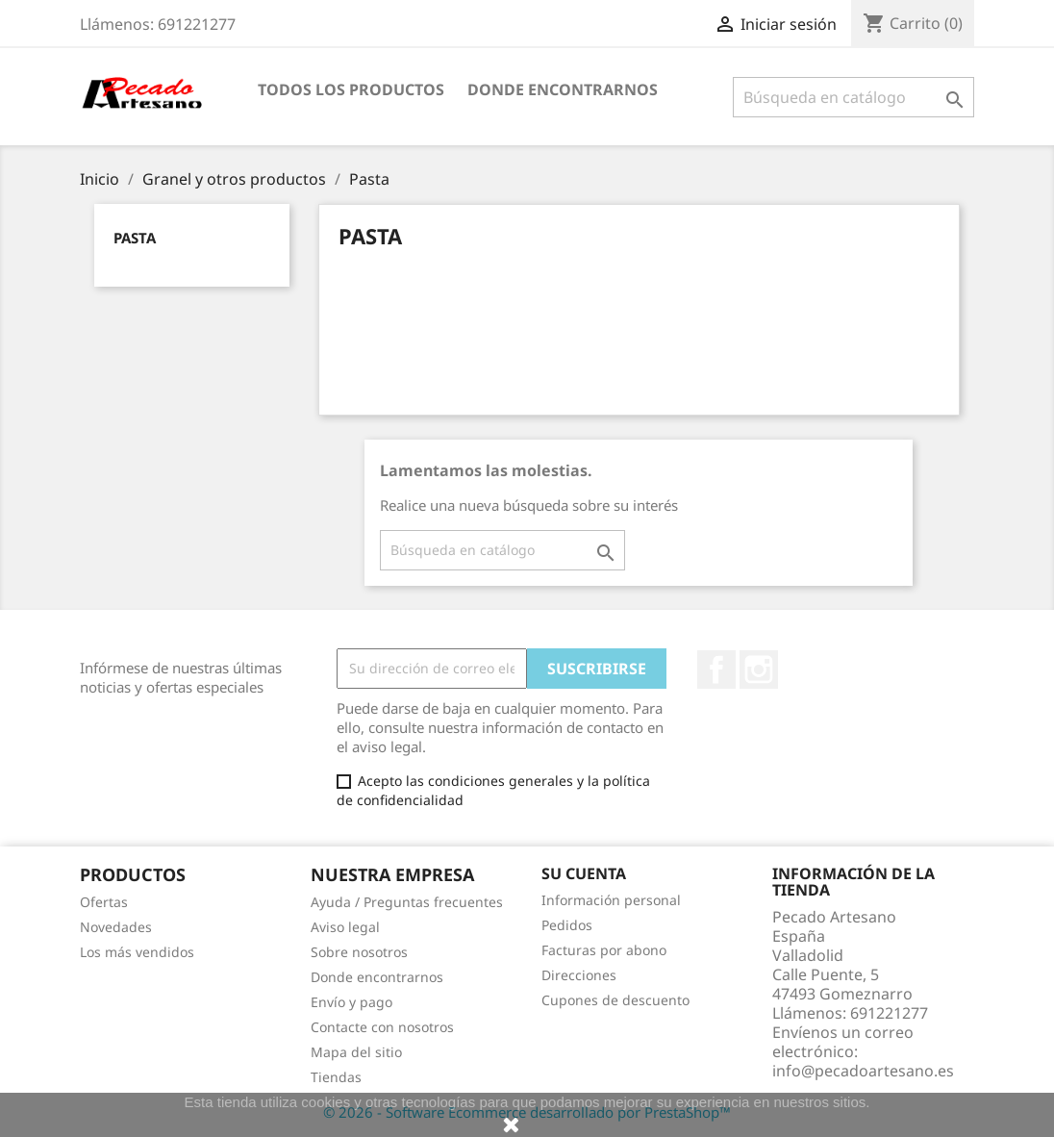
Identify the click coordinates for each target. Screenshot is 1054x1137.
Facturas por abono (603, 950)
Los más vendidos (137, 952)
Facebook (716, 669)
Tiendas (336, 1077)
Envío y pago (351, 1002)
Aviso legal (345, 927)
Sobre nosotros (359, 952)
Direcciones (578, 975)
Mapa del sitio (356, 1052)
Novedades (116, 927)
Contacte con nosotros (382, 1027)
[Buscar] (853, 97)
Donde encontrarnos (562, 89)
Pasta (134, 237)
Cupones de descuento (615, 1000)
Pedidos (566, 925)
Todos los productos (351, 89)
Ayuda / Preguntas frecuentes (407, 902)
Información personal (611, 900)
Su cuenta (583, 873)
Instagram (759, 669)
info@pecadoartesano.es (863, 1070)
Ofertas (104, 902)
